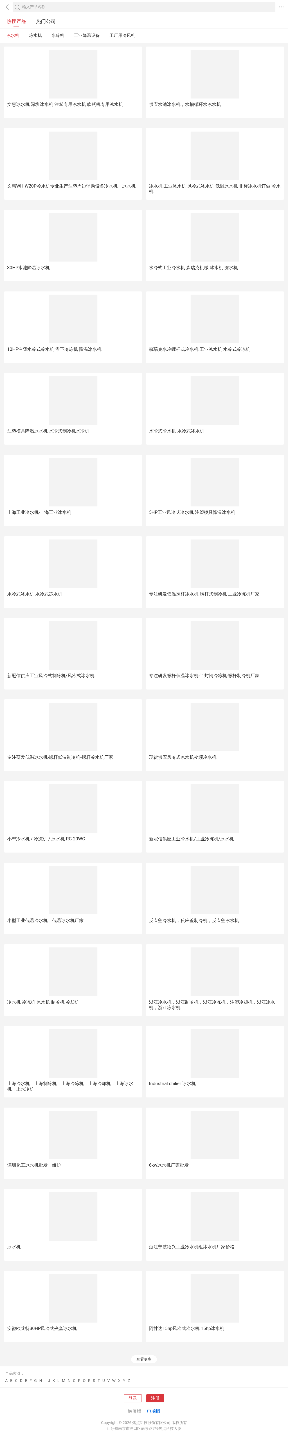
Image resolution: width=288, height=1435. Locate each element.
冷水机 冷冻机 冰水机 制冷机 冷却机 (43, 1002)
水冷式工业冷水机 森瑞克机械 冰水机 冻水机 (193, 267)
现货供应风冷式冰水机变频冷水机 (182, 757)
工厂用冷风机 (122, 35)
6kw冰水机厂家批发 (169, 1165)
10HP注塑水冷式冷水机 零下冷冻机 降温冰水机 (54, 349)
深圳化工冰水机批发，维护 (34, 1165)
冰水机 (13, 35)
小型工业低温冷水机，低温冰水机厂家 (45, 920)
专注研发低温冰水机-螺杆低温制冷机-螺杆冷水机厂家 (60, 757)
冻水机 (35, 35)
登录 (132, 1398)
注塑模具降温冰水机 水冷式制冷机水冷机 (48, 431)
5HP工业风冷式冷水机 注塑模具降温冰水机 (192, 512)
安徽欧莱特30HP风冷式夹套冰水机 (42, 1328)
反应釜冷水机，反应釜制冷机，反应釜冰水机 (194, 920)
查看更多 (144, 1359)
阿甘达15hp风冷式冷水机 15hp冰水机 (186, 1328)
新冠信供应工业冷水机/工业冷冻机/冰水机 (191, 839)
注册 (155, 1398)
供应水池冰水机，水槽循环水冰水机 (185, 104)
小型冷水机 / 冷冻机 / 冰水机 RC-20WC (46, 839)
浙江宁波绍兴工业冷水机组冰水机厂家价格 (191, 1246)
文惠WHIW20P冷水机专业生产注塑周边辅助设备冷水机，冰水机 (71, 186)
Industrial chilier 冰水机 (172, 1083)
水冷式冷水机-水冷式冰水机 (176, 431)
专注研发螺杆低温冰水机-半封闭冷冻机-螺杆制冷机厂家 (204, 675)
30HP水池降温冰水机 (28, 267)
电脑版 (153, 1411)
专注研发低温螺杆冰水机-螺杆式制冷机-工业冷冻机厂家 (204, 594)
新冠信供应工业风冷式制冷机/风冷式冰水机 (50, 675)
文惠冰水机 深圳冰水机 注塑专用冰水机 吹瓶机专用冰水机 (65, 104)
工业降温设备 (87, 35)
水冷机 (58, 35)
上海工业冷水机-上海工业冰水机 (39, 512)
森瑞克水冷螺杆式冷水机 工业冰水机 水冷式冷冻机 (199, 349)
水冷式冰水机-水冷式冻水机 (35, 594)
